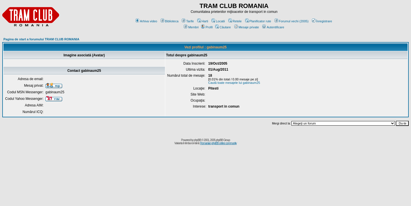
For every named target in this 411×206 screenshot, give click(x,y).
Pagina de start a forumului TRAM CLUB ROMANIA (41, 39)
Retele (235, 21)
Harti (202, 21)
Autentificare (273, 27)
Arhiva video (146, 21)
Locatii (218, 21)
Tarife (188, 21)
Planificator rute (258, 21)
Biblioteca (170, 21)
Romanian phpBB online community (218, 143)
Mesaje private (246, 27)
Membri (191, 27)
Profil (207, 27)
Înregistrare (322, 21)
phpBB (197, 140)
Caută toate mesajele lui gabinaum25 (234, 82)
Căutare (223, 27)
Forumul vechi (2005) (292, 21)
